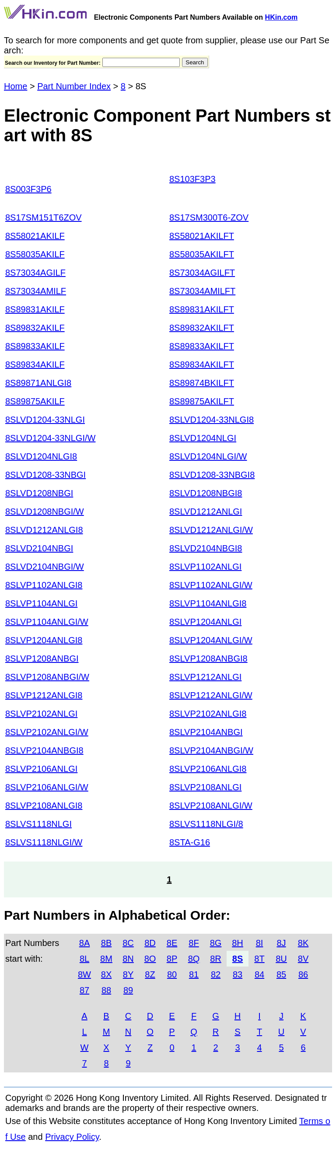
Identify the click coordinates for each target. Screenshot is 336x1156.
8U (281, 958)
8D (150, 943)
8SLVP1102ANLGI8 (43, 585)
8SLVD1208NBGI (39, 493)
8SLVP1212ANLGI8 (43, 695)
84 (259, 974)
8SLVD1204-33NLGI (45, 419)
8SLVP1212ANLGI (205, 677)
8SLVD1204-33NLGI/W (50, 438)
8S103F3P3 (192, 179)
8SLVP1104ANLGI (41, 603)
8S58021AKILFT (201, 236)
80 (172, 974)
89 (128, 990)
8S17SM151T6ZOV (43, 217)
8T (259, 958)
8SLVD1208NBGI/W (44, 511)
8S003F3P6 (28, 189)
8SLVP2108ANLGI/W (210, 805)
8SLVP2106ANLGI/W (46, 787)
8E (172, 943)
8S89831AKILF (35, 309)
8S (237, 958)
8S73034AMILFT (202, 291)
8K (303, 943)
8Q (194, 958)
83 (237, 974)
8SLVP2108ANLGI (205, 787)
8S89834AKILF (35, 364)
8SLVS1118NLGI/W (43, 842)
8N (128, 958)
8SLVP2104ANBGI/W (211, 750)
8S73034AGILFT (202, 272)
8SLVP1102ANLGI (205, 566)
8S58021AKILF (35, 236)
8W (84, 974)
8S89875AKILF (35, 401)
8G (216, 943)
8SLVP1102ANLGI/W (210, 585)
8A (84, 943)
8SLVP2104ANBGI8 (44, 750)
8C (128, 943)
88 (106, 990)
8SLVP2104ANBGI (206, 732)
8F (194, 943)
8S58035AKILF (35, 254)
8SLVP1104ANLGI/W (46, 622)
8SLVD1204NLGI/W (208, 456)
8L (84, 958)
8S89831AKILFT (201, 309)
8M (106, 958)
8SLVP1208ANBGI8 (208, 658)
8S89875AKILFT (201, 401)
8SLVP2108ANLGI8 (43, 805)
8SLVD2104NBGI (39, 548)
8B (106, 943)
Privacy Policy (72, 1137)
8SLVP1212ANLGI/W (210, 695)
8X (106, 974)
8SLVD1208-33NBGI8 (212, 475)
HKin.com (281, 17)
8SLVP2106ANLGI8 (207, 769)
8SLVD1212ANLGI (205, 511)
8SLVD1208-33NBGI (45, 475)
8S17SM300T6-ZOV (208, 217)
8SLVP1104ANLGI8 (207, 603)
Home (15, 86)
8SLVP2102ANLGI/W (46, 732)
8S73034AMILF (35, 291)
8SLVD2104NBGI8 (205, 548)
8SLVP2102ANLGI (41, 713)
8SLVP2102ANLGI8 (207, 713)
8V (303, 958)
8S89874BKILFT (201, 383)
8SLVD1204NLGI (202, 438)
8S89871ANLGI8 (38, 383)
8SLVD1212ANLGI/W (211, 530)
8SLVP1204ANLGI (205, 622)
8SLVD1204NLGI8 (41, 456)
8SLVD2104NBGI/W (44, 566)
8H (237, 943)
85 (281, 974)
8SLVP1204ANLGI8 (43, 640)
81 (194, 974)
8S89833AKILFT (201, 346)
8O (150, 958)
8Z (150, 974)
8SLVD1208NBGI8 (205, 493)
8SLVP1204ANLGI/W (210, 640)
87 (84, 990)
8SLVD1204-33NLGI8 (211, 419)
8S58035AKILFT (201, 254)
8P (172, 958)
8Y (128, 974)
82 (215, 974)
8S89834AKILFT (201, 364)
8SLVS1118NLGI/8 (206, 824)
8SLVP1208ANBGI (42, 658)
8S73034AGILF (35, 272)
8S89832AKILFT (201, 328)
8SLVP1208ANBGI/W (47, 677)
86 (303, 974)
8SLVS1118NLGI (38, 824)
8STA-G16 (189, 842)
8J (281, 943)
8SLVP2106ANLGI (41, 769)
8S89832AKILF (35, 328)
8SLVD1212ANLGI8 (44, 530)
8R (215, 958)
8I (259, 943)
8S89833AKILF (35, 346)
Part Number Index (74, 86)
